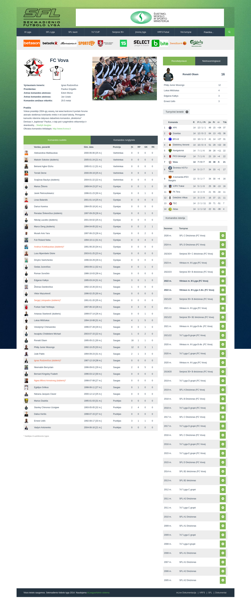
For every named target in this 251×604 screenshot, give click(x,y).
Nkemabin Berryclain (43, 367)
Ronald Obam (40, 340)
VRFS (202, 592)
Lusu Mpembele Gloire (44, 253)
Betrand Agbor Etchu (43, 166)
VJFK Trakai (176, 186)
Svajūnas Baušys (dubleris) (46, 180)
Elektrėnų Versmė (178, 145)
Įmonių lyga (140, 32)
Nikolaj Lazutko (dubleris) (46, 220)
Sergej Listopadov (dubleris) (47, 300)
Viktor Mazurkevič (42, 293)
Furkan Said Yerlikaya (44, 307)
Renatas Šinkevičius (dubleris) (48, 213)
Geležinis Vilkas (177, 197)
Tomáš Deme (40, 173)
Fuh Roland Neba (42, 240)
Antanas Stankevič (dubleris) (47, 314)
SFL (210, 592)
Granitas (174, 133)
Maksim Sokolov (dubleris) (46, 160)
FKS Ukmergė (177, 156)
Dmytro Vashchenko (43, 260)
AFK (172, 127)
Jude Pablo (39, 354)
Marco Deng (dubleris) (44, 226)
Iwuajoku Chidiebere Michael (47, 334)
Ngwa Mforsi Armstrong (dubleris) (50, 380)
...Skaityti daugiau (43, 125)
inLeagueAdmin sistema (98, 592)
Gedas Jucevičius (42, 267)
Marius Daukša (41, 401)
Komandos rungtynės (124, 140)
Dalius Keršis (40, 414)
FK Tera (174, 192)
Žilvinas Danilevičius (43, 287)
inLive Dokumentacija (186, 592)
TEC (172, 203)
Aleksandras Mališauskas (46, 153)
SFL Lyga (50, 32)
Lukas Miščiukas (41, 320)
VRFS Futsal (163, 32)
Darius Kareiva (41, 206)
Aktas (173, 209)
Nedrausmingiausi (211, 61)
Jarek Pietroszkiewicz (44, 193)
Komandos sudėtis (57, 140)
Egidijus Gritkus (41, 387)
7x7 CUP (95, 32)
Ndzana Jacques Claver (45, 394)
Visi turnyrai (185, 32)
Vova (173, 162)
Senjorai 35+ (118, 32)
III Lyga (27, 32)
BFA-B (173, 139)
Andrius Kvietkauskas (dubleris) (49, 247)
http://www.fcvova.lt (62, 128)
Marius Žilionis (40, 186)
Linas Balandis (41, 200)
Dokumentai (220, 592)
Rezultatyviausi (179, 61)
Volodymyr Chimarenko (45, 327)
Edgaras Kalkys (41, 280)
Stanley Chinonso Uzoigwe (46, 407)
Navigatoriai (176, 150)
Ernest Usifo (39, 421)
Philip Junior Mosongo (44, 347)
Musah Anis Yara (42, 233)
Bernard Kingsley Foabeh (46, 374)
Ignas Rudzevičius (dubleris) (47, 360)
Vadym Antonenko (42, 427)
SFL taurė (72, 32)
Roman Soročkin (42, 273)
